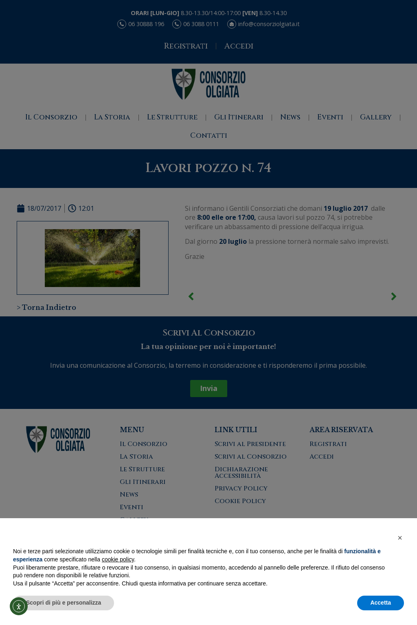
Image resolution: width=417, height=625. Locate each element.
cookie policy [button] (118, 559)
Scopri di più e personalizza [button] (63, 602)
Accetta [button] (380, 602)
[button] (399, 537)
